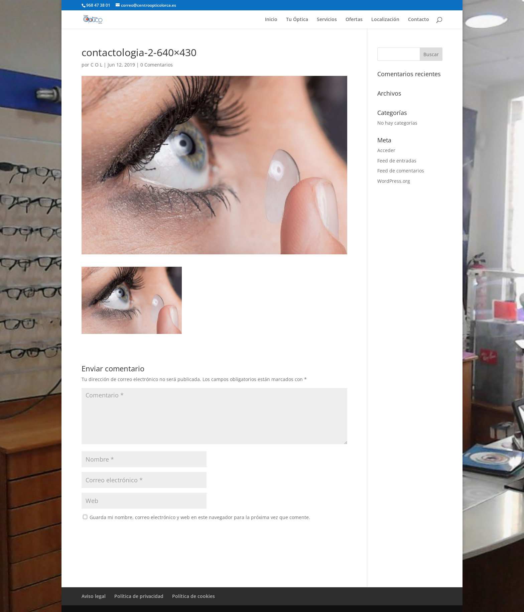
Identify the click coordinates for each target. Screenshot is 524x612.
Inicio (271, 19)
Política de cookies (193, 596)
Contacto (418, 19)
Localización (385, 19)
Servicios (327, 19)
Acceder (386, 150)
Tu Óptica (297, 19)
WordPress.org (393, 181)
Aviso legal (94, 596)
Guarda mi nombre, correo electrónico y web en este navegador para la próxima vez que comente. (200, 517)
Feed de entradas (396, 160)
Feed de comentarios (400, 170)
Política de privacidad (138, 596)
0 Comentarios (156, 65)
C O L (96, 65)
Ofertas (354, 19)
